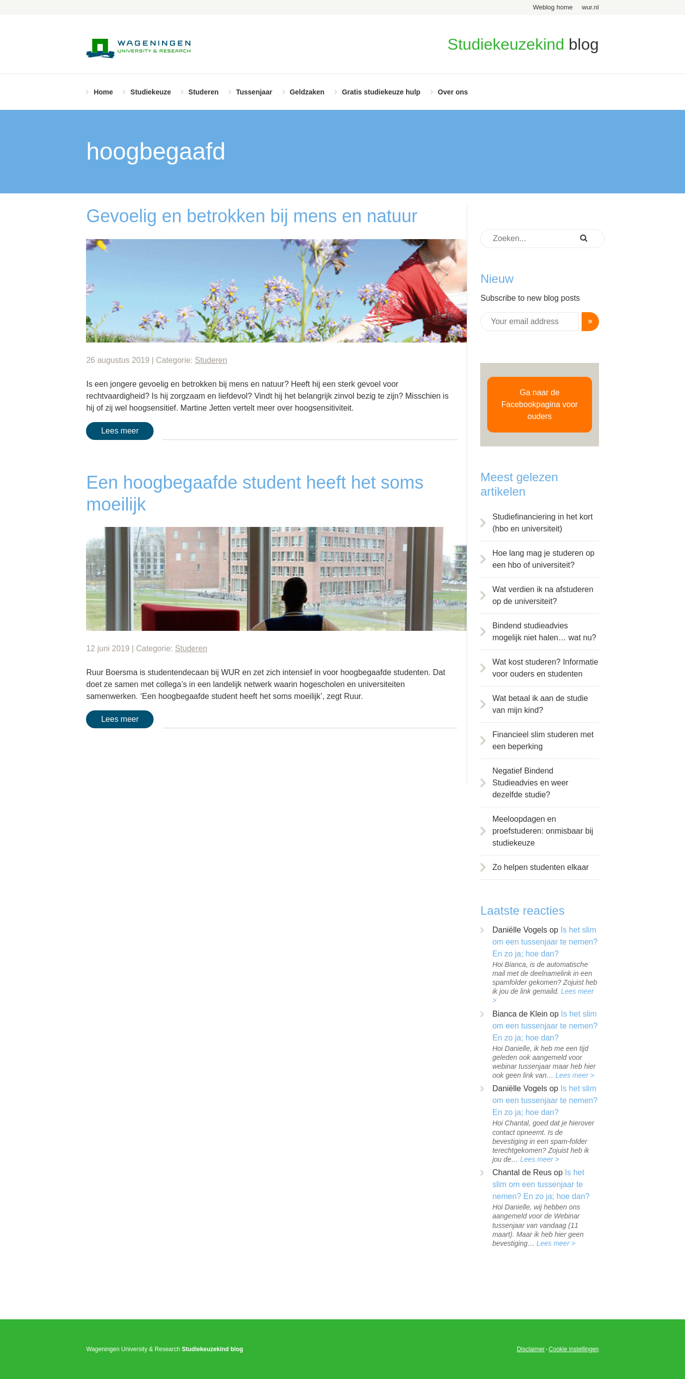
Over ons (453, 92)
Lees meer (120, 431)
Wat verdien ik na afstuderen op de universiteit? (542, 595)
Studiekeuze (150, 92)
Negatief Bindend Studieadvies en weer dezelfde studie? (530, 783)
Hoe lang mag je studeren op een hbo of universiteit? (543, 559)
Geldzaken (307, 92)
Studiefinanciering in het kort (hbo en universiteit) (542, 523)
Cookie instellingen (574, 1349)
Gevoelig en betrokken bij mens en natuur (251, 216)
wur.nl (590, 7)
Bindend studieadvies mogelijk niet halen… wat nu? (544, 631)
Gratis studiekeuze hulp (381, 92)
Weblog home (553, 7)
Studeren (203, 92)
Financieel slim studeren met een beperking (543, 740)
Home (103, 92)
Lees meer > (574, 1075)
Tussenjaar (254, 92)
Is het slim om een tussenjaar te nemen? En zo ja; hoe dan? (545, 942)
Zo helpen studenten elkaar (540, 867)
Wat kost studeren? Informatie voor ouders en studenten (545, 668)
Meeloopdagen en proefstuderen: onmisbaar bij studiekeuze (542, 831)
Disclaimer (531, 1349)
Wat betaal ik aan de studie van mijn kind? (540, 704)
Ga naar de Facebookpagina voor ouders (540, 404)
